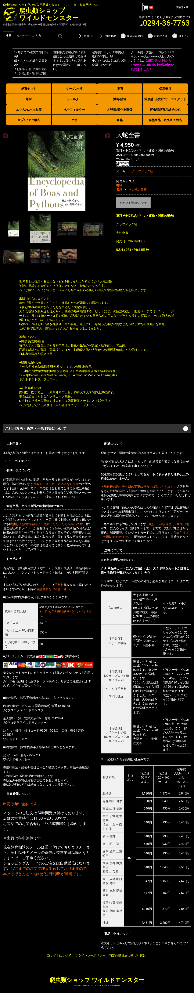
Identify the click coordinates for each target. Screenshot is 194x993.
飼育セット (28, 88)
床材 (29, 99)
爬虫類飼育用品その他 (165, 109)
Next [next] (106, 135)
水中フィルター (74, 109)
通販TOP (107, 36)
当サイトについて (59, 955)
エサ (74, 120)
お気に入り (157, 36)
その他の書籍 (137, 189)
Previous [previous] (4, 135)
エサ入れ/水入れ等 (28, 109)
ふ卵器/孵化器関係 (119, 109)
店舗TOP (85, 36)
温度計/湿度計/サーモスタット (165, 99)
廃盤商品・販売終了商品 (165, 120)
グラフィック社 (142, 171)
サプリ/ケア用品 (29, 120)
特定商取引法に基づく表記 (127, 955)
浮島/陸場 (119, 99)
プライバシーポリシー (90, 955)
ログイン (180, 36)
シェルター (74, 99)
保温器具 (165, 88)
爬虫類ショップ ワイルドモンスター (97, 979)
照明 (120, 88)
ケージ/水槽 (74, 88)
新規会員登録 (131, 36)
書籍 (120, 120)
